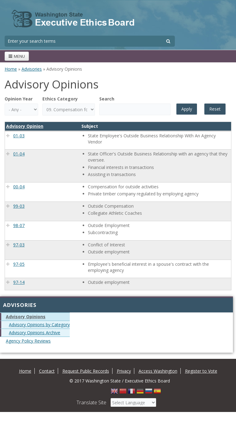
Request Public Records (85, 371)
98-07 (19, 225)
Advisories (32, 69)
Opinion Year (19, 99)
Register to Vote (201, 371)
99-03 (19, 206)
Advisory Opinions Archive (34, 332)
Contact (47, 371)
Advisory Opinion (24, 126)
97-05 (19, 264)
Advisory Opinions (25, 317)
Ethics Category (60, 99)
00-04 (19, 187)
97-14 (19, 282)
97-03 (19, 245)
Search (106, 99)
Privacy (124, 371)
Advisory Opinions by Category (39, 324)
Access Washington (158, 371)
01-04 (19, 154)
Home (11, 69)
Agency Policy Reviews (28, 341)
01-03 (19, 136)
